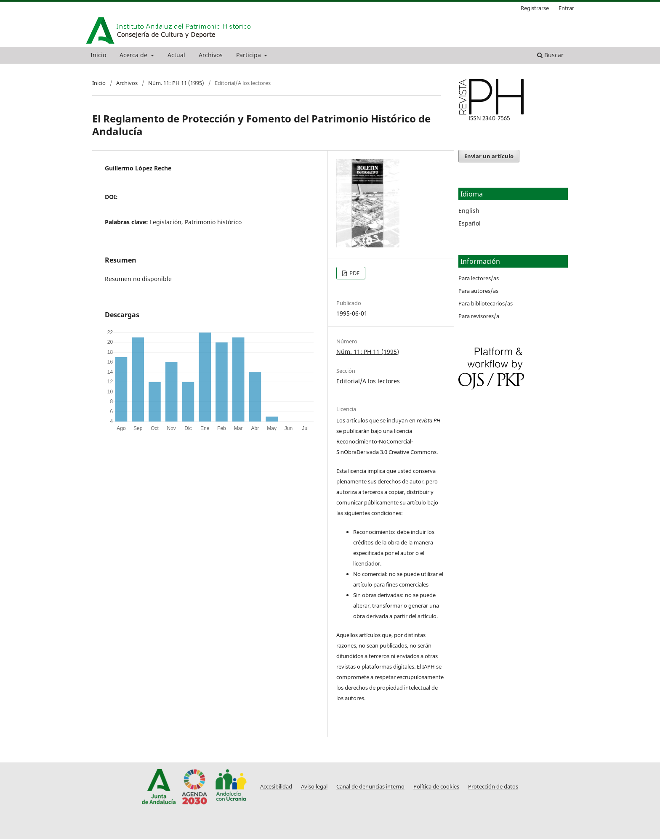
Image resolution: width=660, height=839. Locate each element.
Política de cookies (436, 786)
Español (469, 223)
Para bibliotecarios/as (485, 303)
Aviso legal (314, 786)
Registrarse (535, 8)
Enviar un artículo (489, 156)
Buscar (550, 55)
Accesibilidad (276, 786)
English (468, 211)
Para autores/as (478, 291)
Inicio (98, 55)
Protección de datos (493, 786)
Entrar (566, 8)
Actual (176, 55)
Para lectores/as (478, 278)
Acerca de (134, 55)
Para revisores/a (478, 316)
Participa (249, 55)
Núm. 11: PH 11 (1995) (176, 83)
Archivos (211, 55)
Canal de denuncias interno (370, 786)
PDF (353, 273)
